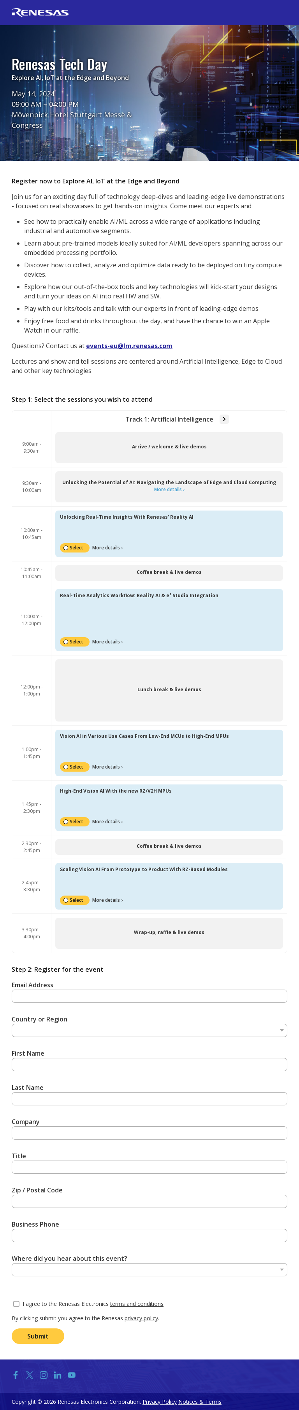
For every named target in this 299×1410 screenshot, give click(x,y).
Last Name (28, 1087)
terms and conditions (137, 1303)
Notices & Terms (200, 1401)
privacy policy (141, 1318)
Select (76, 547)
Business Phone (35, 1224)
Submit (38, 1336)
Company (26, 1121)
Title (19, 1156)
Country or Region (39, 1019)
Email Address (32, 985)
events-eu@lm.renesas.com (129, 346)
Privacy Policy (159, 1401)
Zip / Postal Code (37, 1190)
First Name (28, 1053)
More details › (169, 489)
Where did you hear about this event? (69, 1258)
